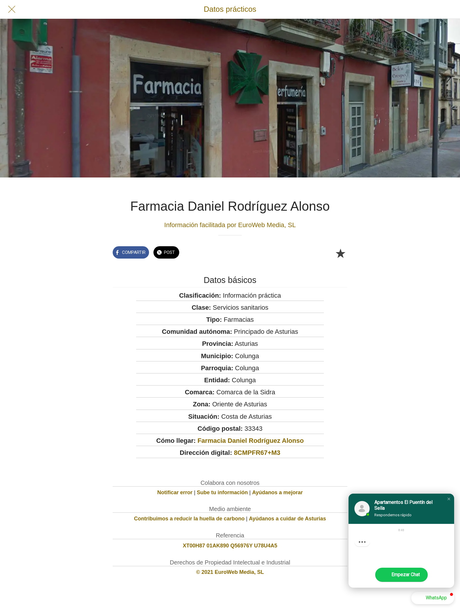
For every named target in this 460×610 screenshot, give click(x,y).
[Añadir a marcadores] (340, 253)
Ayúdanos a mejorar (277, 492)
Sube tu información (222, 492)
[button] (449, 499)
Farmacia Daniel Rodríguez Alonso (250, 440)
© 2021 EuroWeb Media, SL (230, 572)
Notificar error (174, 492)
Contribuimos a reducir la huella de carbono (189, 519)
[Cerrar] (11, 9)
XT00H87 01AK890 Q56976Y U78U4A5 (230, 546)
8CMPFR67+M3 (257, 452)
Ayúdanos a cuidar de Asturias (287, 519)
